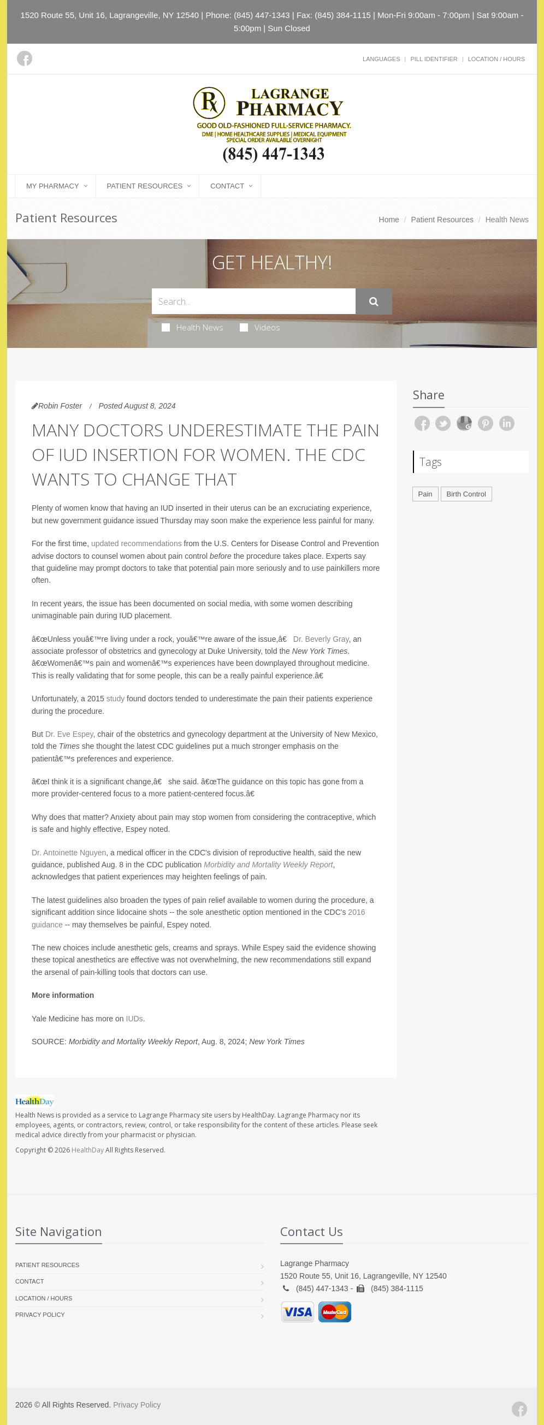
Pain (425, 494)
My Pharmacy (52, 186)
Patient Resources (145, 186)
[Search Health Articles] (254, 301)
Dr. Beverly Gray (321, 639)
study (116, 698)
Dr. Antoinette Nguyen (69, 852)
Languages (381, 59)
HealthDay (88, 1150)
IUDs (134, 1018)
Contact (227, 186)
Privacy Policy (40, 1314)
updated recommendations (136, 543)
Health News (192, 327)
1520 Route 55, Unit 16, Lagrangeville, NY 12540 (110, 15)
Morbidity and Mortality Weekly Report (268, 864)
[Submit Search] (374, 301)
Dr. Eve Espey (69, 734)
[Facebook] (24, 58)
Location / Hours (496, 59)
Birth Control (466, 494)
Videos (260, 327)
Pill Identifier (433, 59)
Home (389, 219)
